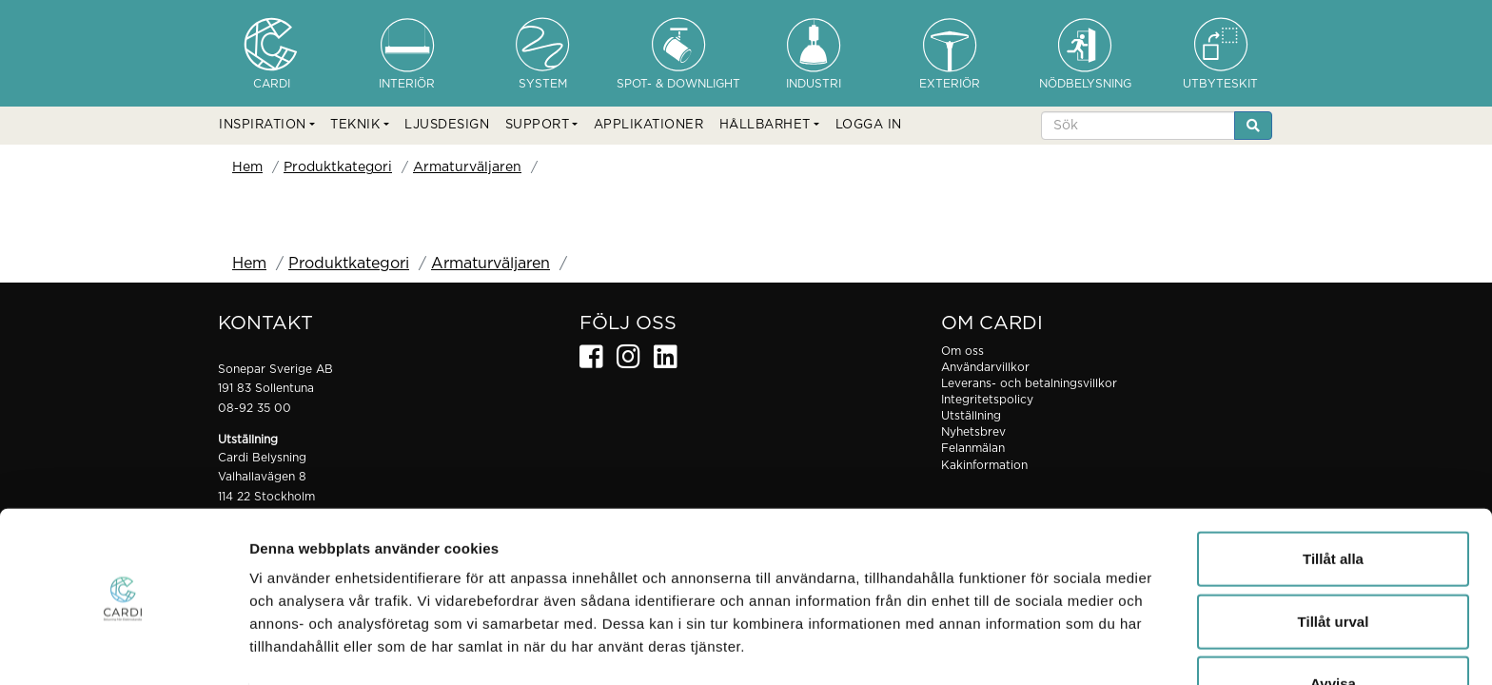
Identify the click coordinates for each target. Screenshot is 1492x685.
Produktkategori (338, 167)
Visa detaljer (1033, 647)
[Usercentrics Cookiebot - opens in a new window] (123, 648)
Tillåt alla (1333, 498)
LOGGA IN (868, 125)
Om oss (962, 351)
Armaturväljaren (467, 167)
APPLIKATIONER (649, 125)
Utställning (971, 415)
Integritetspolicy (987, 399)
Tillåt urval (1333, 561)
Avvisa (1333, 623)
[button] (267, 125)
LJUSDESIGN (446, 125)
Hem (247, 167)
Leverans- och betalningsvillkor (1029, 383)
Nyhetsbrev (973, 432)
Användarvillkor (985, 367)
